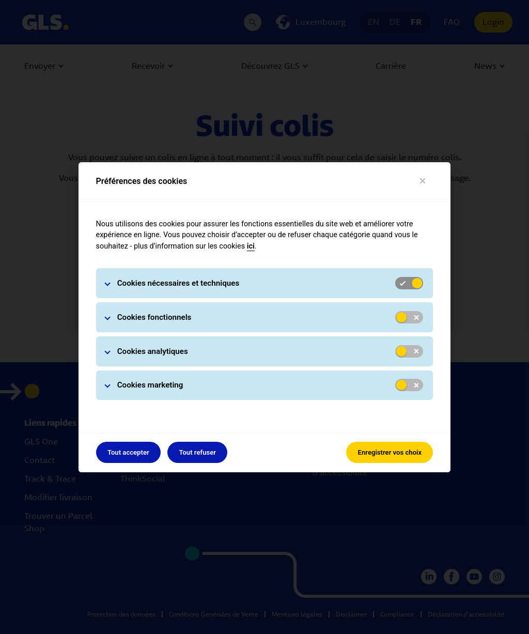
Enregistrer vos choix (390, 452)
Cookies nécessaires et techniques (178, 283)
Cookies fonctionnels (154, 317)
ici (251, 246)
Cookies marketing (150, 385)
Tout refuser (197, 452)
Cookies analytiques (152, 351)
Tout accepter (128, 452)
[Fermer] (423, 181)
